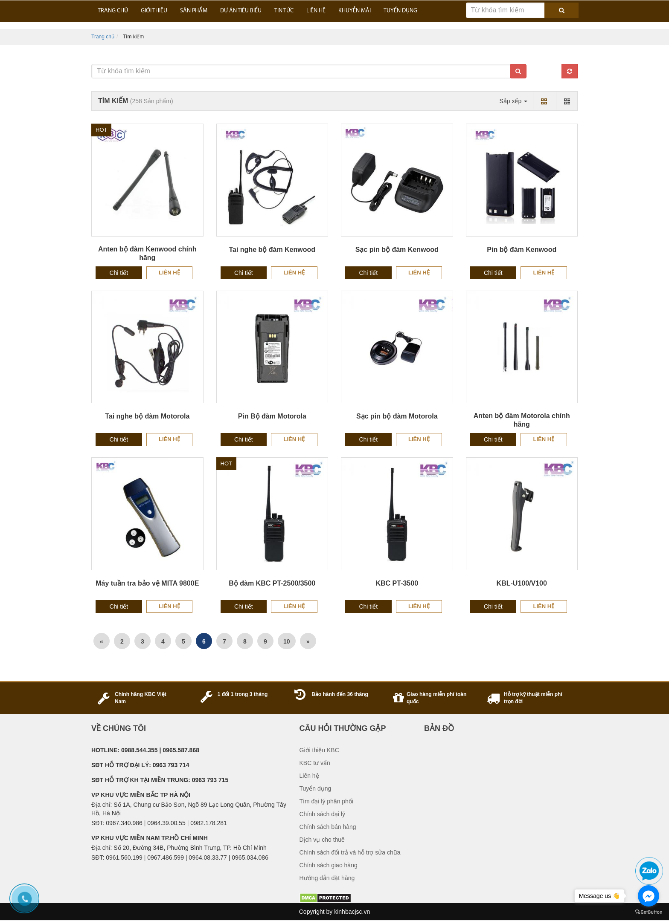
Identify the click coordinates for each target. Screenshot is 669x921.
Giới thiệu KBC (319, 750)
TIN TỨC (284, 11)
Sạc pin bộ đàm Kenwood (397, 249)
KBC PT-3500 (396, 583)
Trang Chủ (113, 11)
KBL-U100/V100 (522, 583)
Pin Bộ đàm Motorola (272, 416)
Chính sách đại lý (323, 814)
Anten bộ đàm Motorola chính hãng (522, 420)
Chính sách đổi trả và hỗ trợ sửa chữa (350, 852)
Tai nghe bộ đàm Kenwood (272, 249)
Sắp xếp (513, 101)
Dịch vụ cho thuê (322, 839)
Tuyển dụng (316, 788)
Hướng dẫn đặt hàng (327, 878)
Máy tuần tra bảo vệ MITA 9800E (147, 583)
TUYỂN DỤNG (400, 11)
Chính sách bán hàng (328, 826)
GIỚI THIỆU (154, 11)
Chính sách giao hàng (329, 865)
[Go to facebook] (648, 896)
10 (286, 641)
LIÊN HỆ (316, 11)
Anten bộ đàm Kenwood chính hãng (147, 253)
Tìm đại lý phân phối (327, 801)
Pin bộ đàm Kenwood (521, 249)
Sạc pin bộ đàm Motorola (397, 416)
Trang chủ (102, 37)
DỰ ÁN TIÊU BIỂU (241, 11)
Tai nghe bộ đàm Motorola (147, 416)
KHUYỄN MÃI (354, 11)
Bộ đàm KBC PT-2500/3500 (272, 583)
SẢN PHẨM (193, 11)
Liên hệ (169, 272)
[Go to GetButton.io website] (648, 912)
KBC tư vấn (315, 762)
